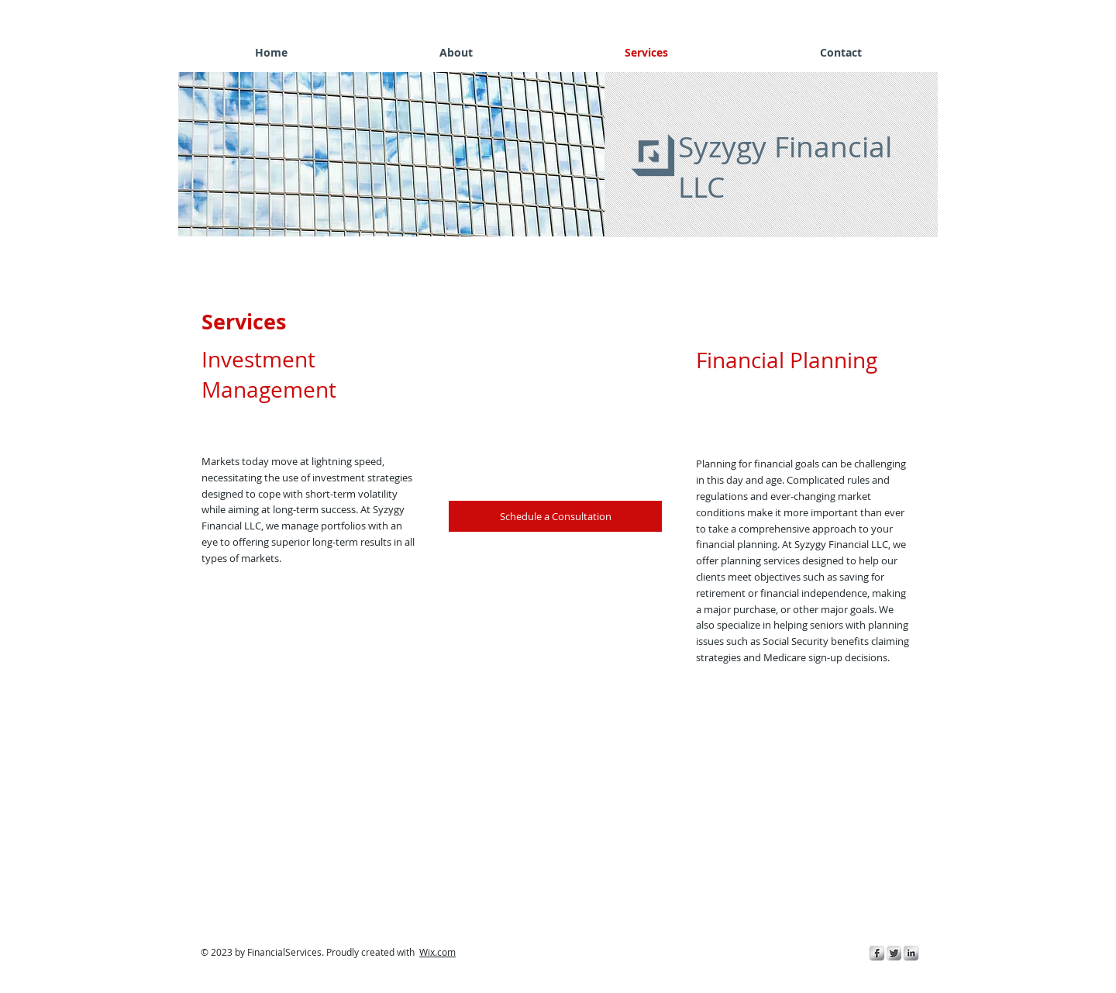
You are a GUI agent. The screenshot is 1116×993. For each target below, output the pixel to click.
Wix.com (437, 952)
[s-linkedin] (911, 953)
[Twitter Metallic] (894, 953)
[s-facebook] (877, 953)
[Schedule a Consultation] (555, 516)
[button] (395, 154)
